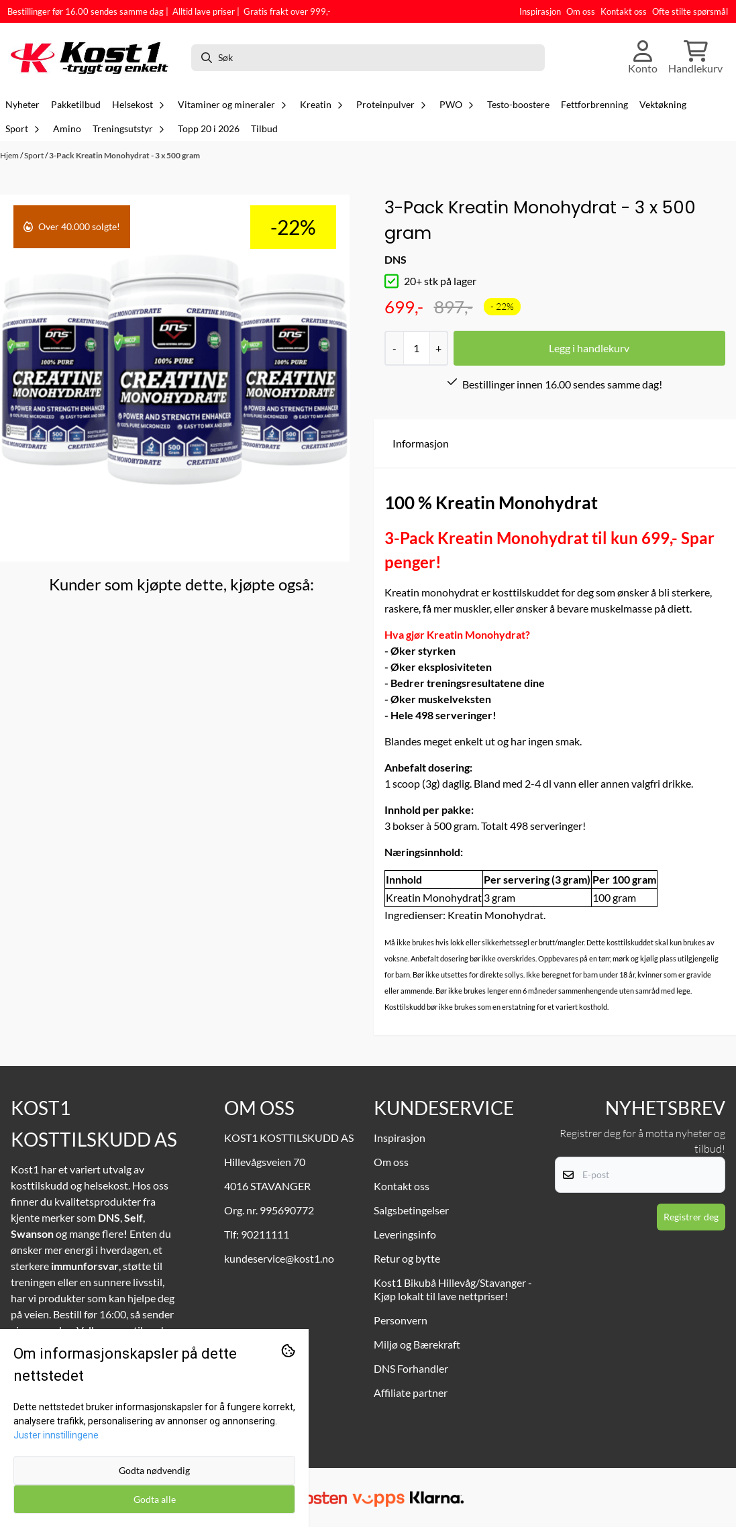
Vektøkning (662, 104)
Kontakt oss (623, 11)
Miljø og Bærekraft (417, 1344)
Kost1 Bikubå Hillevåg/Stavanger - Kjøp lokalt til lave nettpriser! (453, 1289)
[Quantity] (416, 348)
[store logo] (94, 57)
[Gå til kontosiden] (643, 58)
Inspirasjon (540, 11)
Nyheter (22, 104)
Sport (34, 155)
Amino (67, 128)
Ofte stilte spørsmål (690, 11)
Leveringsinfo (405, 1234)
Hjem (10, 155)
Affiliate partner (411, 1392)
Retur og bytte (407, 1258)
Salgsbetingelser (411, 1210)
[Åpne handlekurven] (695, 58)
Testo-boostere (518, 104)
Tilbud (264, 128)
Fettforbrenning (594, 104)
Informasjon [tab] (420, 443)
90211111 (265, 1234)
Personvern (400, 1320)
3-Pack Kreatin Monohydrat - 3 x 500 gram (124, 155)
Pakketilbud (76, 104)
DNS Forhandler (411, 1368)
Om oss (580, 11)
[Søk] (368, 58)
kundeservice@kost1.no (279, 1258)
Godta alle (155, 1499)
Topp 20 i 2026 (209, 128)
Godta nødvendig (154, 1470)
